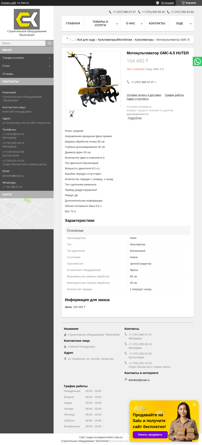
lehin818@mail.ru (13, 176)
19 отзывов (167, 2)
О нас (6, 66)
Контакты (157, 23)
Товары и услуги (13, 57)
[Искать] (49, 43)
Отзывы (7, 74)
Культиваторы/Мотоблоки (115, 39)
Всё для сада (86, 39)
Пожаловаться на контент (126, 441)
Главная (73, 23)
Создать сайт (8, 2)
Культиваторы (144, 39)
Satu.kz (118, 437)
